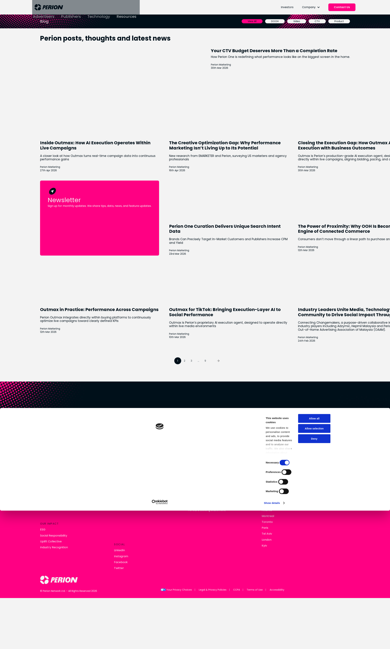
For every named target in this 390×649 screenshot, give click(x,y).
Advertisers (86, 11)
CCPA (236, 559)
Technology (141, 11)
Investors (261, 9)
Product (303, 24)
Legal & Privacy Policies (211, 559)
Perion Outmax (133, 489)
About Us (82, 477)
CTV (281, 24)
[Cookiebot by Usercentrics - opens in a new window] (99, 548)
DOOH (239, 24)
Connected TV (133, 477)
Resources (169, 11)
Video (261, 24)
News (79, 483)
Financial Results (181, 477)
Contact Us (316, 8)
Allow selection (281, 511)
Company (282, 9)
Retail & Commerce (136, 483)
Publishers (113, 11)
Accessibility (279, 559)
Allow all (281, 501)
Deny (281, 521)
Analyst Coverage (182, 489)
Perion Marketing (249, 74)
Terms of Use (256, 559)
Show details (152, 549)
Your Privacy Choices (176, 559)
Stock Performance (183, 483)
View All (216, 24)
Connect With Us (195, 433)
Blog (79, 489)
